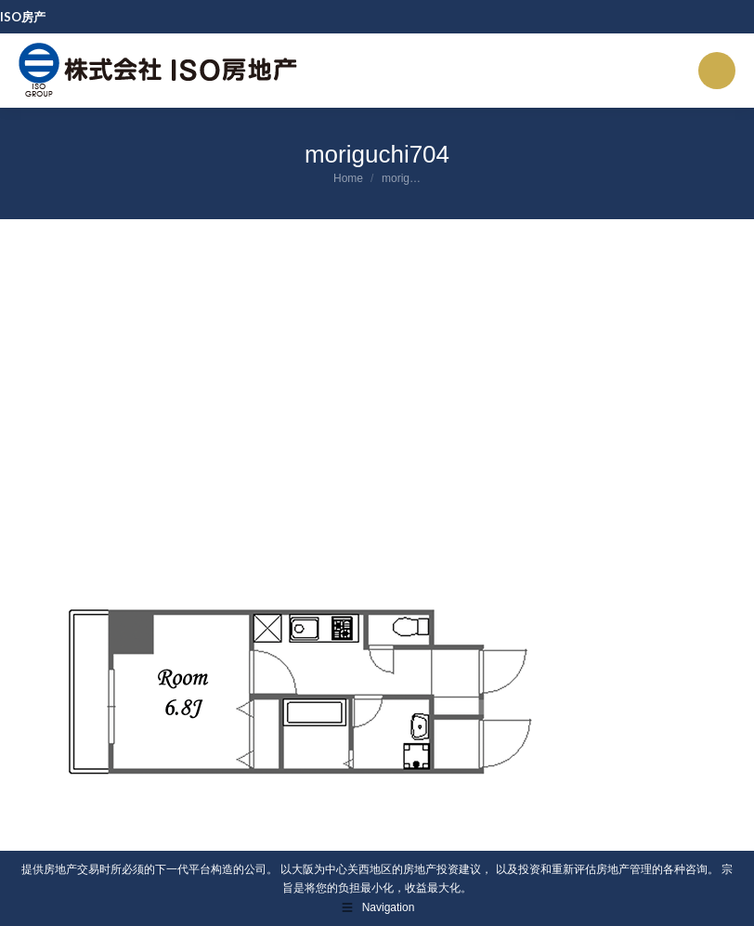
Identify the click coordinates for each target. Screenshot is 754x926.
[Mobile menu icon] (716, 70)
